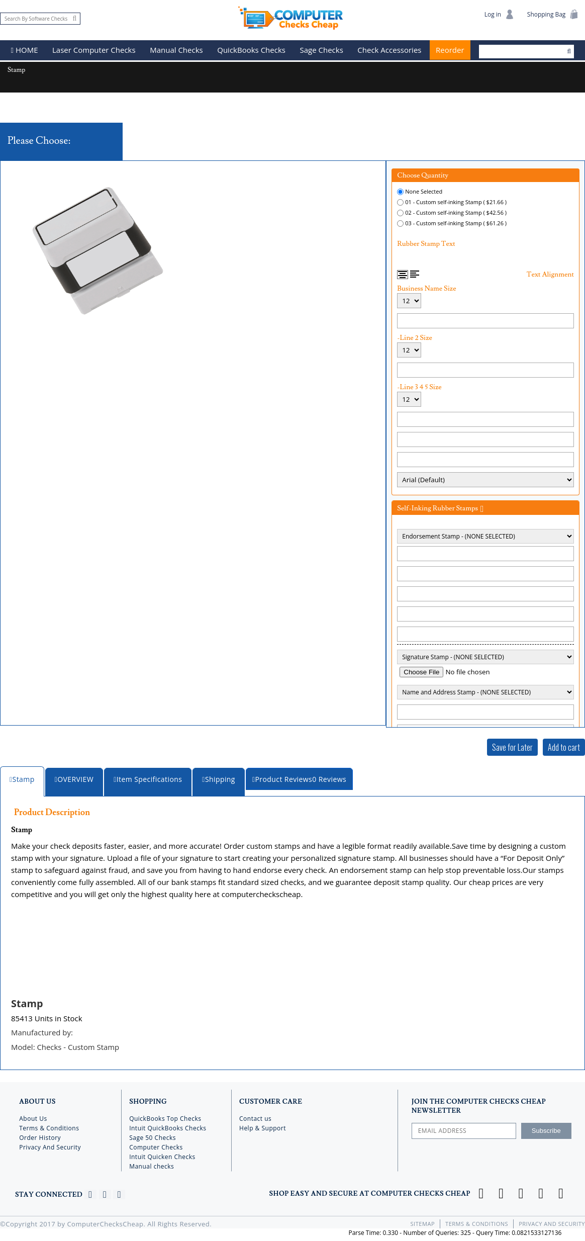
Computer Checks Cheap (292, 17)
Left (415, 274)
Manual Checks (177, 50)
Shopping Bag (553, 14)
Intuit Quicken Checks (162, 1155)
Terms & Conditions (49, 1126)
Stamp (27, 1003)
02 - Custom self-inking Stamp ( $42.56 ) (456, 212)
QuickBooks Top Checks (165, 1117)
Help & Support (262, 1126)
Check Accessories (390, 50)
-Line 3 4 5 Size (419, 386)
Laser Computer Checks (94, 50)
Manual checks (151, 1165)
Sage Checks (321, 50)
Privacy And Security (50, 1145)
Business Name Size (426, 288)
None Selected (423, 191)
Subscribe (546, 1129)
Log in (498, 14)
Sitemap (423, 1222)
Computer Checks (156, 1145)
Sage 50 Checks (152, 1136)
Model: (65, 1046)
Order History (40, 1136)
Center (403, 274)
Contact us (255, 1117)
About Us (33, 1117)
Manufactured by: (42, 1032)
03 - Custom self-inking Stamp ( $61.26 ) (456, 222)
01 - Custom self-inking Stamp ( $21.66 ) (456, 201)
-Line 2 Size (414, 337)
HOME (24, 50)
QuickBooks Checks (252, 50)
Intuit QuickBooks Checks (167, 1126)
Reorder (450, 50)
